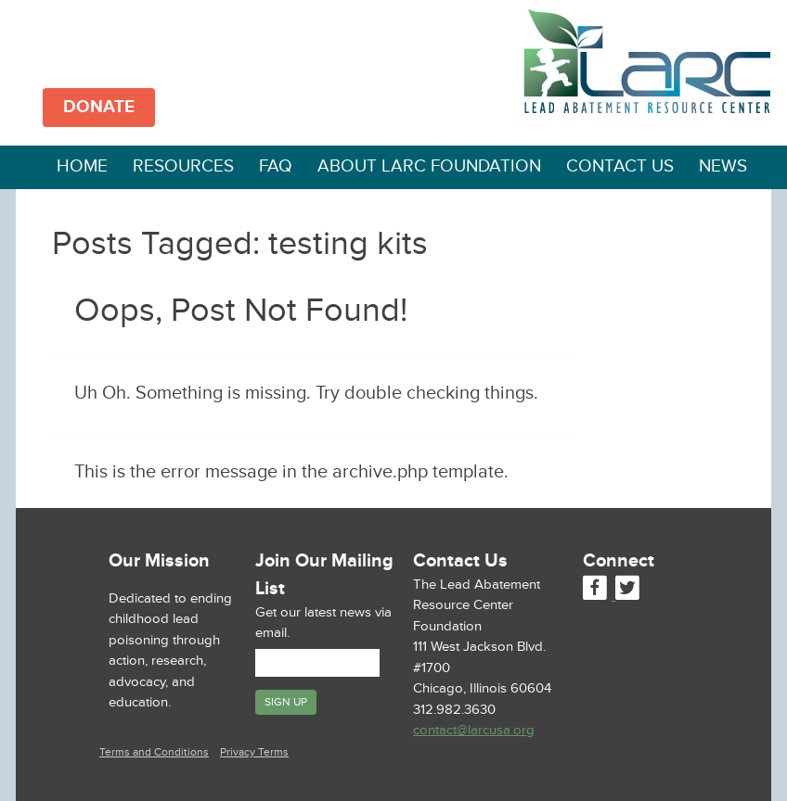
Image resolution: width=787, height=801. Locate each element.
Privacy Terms (254, 752)
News (723, 166)
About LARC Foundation (429, 166)
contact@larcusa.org (474, 730)
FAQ (275, 166)
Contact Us (620, 166)
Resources (183, 166)
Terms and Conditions (154, 752)
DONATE (99, 107)
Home (82, 166)
